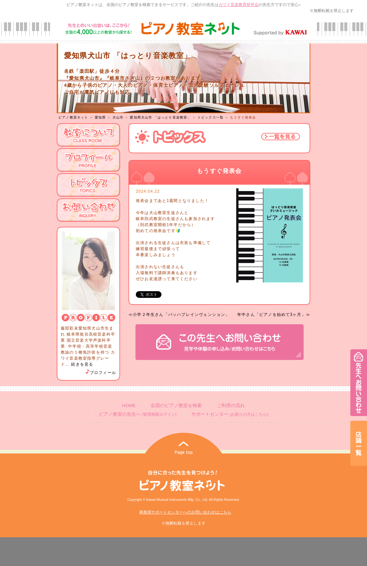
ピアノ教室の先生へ (137, 414)
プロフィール (100, 372)
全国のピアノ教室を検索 (176, 405)
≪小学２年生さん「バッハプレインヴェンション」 (179, 314)
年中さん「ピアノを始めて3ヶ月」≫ (273, 314)
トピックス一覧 (211, 117)
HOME (129, 405)
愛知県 (100, 117)
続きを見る (82, 364)
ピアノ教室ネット (73, 117)
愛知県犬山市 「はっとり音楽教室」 (160, 117)
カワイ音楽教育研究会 (239, 4)
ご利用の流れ (231, 405)
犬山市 (118, 117)
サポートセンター (229, 414)
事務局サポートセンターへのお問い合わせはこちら (185, 512)
